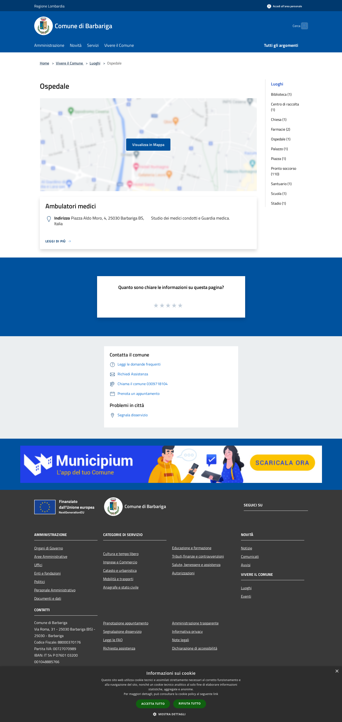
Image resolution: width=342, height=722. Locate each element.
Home (44, 63)
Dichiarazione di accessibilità (194, 648)
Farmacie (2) (280, 129)
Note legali (180, 640)
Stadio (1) (278, 203)
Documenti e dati (47, 598)
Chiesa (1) (278, 119)
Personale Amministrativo (54, 590)
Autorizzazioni (183, 573)
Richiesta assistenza (119, 648)
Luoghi (95, 63)
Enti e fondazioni (47, 573)
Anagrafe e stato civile (121, 587)
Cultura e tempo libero (121, 553)
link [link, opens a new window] (215, 694)
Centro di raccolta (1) (285, 106)
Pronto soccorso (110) (283, 171)
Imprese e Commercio (120, 562)
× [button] (337, 671)
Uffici (38, 565)
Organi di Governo (48, 548)
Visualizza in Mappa (148, 144)
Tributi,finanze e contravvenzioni (198, 556)
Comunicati (250, 556)
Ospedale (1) (280, 139)
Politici (39, 581)
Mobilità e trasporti (118, 579)
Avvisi (246, 565)
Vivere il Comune (70, 63)
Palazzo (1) (279, 149)
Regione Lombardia (49, 6)
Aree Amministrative (50, 556)
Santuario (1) (281, 183)
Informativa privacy (187, 631)
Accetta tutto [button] (153, 704)
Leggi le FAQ (113, 640)
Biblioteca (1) (281, 94)
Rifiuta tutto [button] (190, 703)
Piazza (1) (278, 158)
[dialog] (171, 694)
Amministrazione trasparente (195, 623)
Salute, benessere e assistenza (196, 564)
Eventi (246, 596)
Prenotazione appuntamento (125, 623)
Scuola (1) (278, 193)
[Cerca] (302, 25)
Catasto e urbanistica (120, 570)
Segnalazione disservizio (122, 631)
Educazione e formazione (191, 548)
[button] (171, 714)
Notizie (246, 548)
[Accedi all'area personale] (284, 6)
